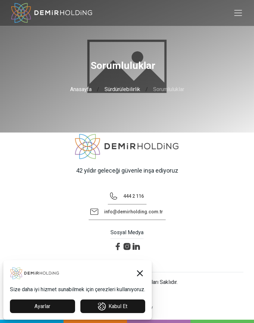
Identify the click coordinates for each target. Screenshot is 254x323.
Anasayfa (81, 89)
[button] (140, 273)
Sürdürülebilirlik (122, 89)
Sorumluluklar (168, 89)
